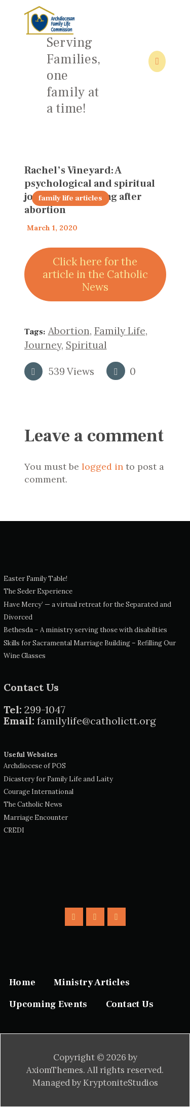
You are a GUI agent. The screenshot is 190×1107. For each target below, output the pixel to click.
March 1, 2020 (52, 227)
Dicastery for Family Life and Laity (58, 779)
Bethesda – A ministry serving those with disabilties (85, 630)
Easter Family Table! (35, 578)
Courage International (38, 791)
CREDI (14, 830)
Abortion (69, 331)
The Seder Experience (38, 591)
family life (119, 331)
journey (42, 345)
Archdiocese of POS (35, 766)
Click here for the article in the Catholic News (95, 274)
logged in (102, 466)
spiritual (86, 345)
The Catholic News (33, 804)
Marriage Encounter (36, 817)
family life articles (70, 198)
